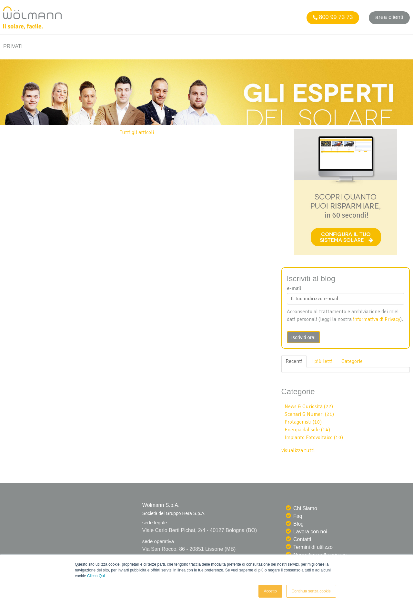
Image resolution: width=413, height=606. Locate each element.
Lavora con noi (310, 531)
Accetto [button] (270, 591)
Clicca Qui (96, 576)
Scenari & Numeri (309, 414)
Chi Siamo (305, 508)
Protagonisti (303, 422)
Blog (298, 524)
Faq (297, 516)
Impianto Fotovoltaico (314, 437)
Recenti (294, 361)
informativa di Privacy (376, 319)
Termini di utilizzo (313, 547)
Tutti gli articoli (137, 132)
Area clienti (389, 17)
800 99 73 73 (333, 17)
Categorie (352, 361)
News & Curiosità (309, 406)
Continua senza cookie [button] (311, 591)
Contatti (302, 539)
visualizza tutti (298, 450)
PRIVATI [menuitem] (13, 46)
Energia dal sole (307, 429)
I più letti (321, 361)
